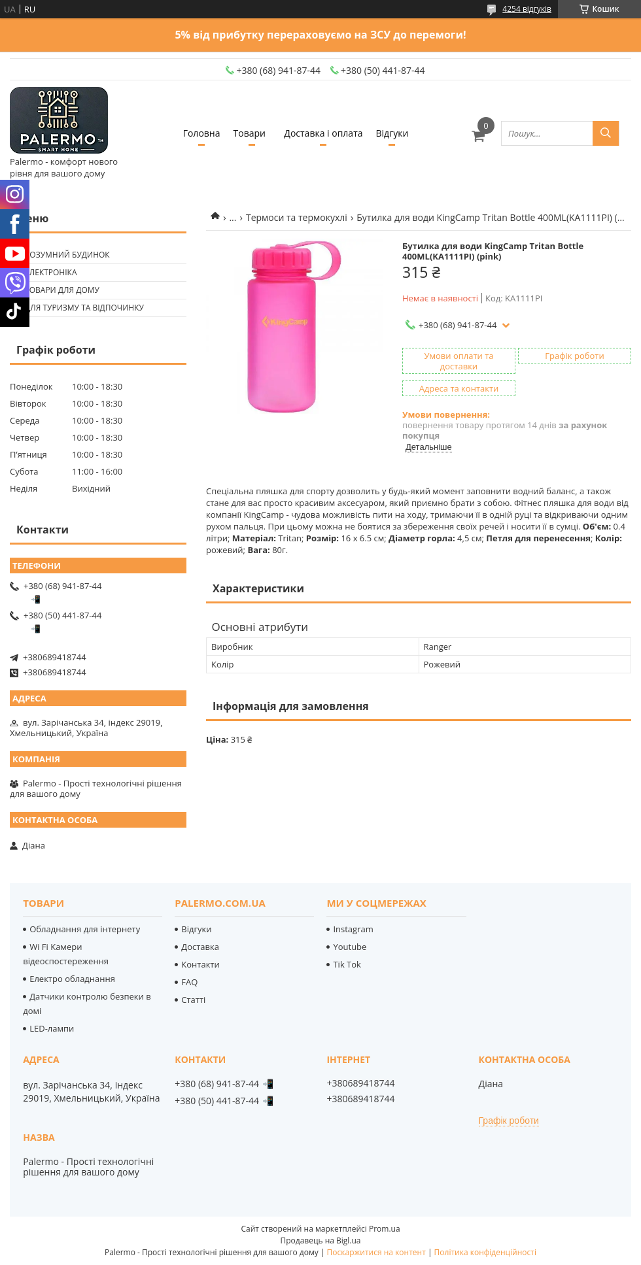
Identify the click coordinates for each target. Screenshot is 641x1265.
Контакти (200, 964)
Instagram (353, 929)
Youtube (349, 947)
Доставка (200, 947)
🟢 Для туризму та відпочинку (78, 307)
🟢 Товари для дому (56, 289)
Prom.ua (384, 1228)
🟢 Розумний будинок (61, 254)
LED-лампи (51, 1028)
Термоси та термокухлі (296, 217)
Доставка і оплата (323, 133)
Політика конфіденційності (485, 1252)
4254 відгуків (526, 8)
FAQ (189, 982)
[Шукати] (606, 133)
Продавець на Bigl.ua (320, 1240)
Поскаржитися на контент (376, 1252)
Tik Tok (346, 964)
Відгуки (392, 133)
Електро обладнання (72, 979)
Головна (201, 133)
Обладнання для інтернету (84, 929)
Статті (193, 999)
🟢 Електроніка (45, 272)
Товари (250, 133)
